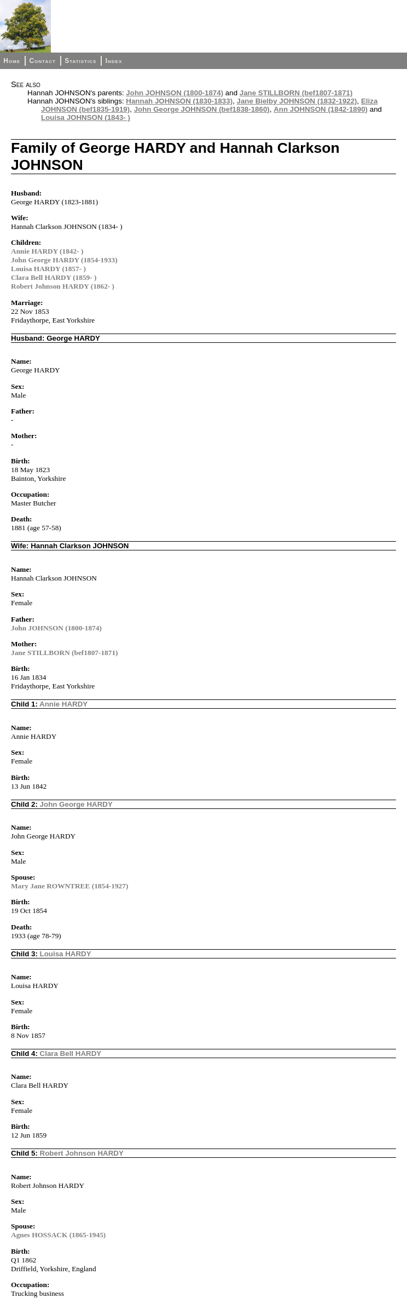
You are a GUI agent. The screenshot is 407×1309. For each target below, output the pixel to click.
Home (11, 61)
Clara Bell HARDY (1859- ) (53, 277)
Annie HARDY (63, 704)
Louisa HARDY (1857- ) (48, 269)
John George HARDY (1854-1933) (64, 260)
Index (114, 61)
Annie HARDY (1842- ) (47, 251)
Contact (42, 61)
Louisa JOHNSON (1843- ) (85, 117)
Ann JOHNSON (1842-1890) (321, 109)
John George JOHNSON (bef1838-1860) (202, 109)
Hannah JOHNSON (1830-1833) (179, 101)
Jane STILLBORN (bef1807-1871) (296, 93)
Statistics (80, 61)
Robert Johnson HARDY (82, 1153)
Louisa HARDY (65, 954)
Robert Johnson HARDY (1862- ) (62, 286)
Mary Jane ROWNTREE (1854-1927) (69, 886)
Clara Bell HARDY (71, 1053)
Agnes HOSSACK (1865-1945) (58, 1235)
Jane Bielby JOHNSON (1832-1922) (297, 101)
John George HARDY (76, 804)
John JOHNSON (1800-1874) (174, 93)
